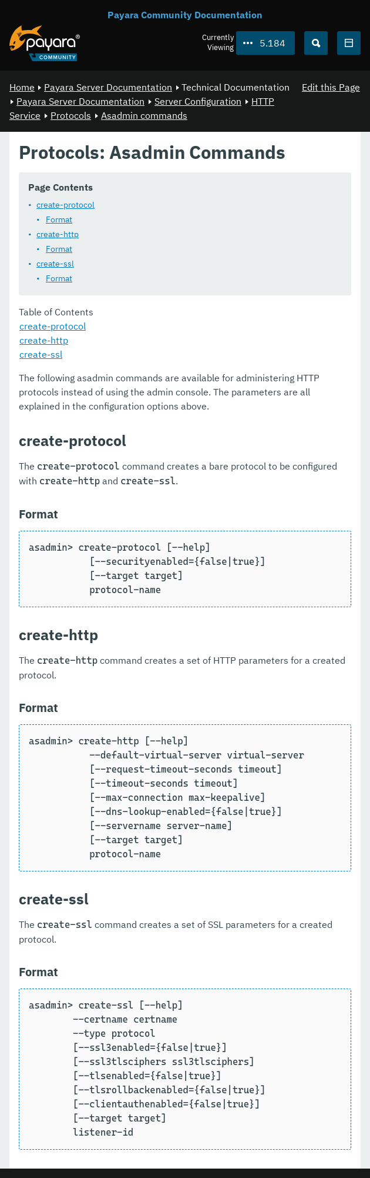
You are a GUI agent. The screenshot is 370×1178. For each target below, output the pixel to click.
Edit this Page (331, 87)
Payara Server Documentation (108, 87)
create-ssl (55, 263)
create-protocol (65, 204)
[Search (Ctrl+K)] (316, 43)
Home (22, 87)
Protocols (71, 115)
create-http (57, 234)
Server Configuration (197, 101)
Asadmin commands (144, 115)
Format (59, 219)
